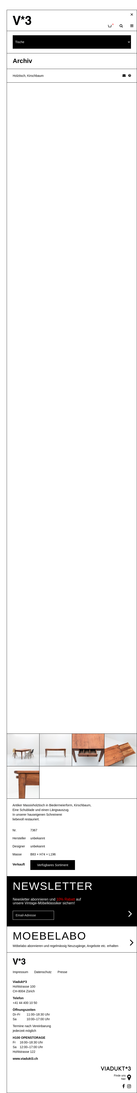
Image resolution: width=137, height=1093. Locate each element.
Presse (62, 972)
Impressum (20, 972)
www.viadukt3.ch (25, 1058)
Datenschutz (43, 972)
